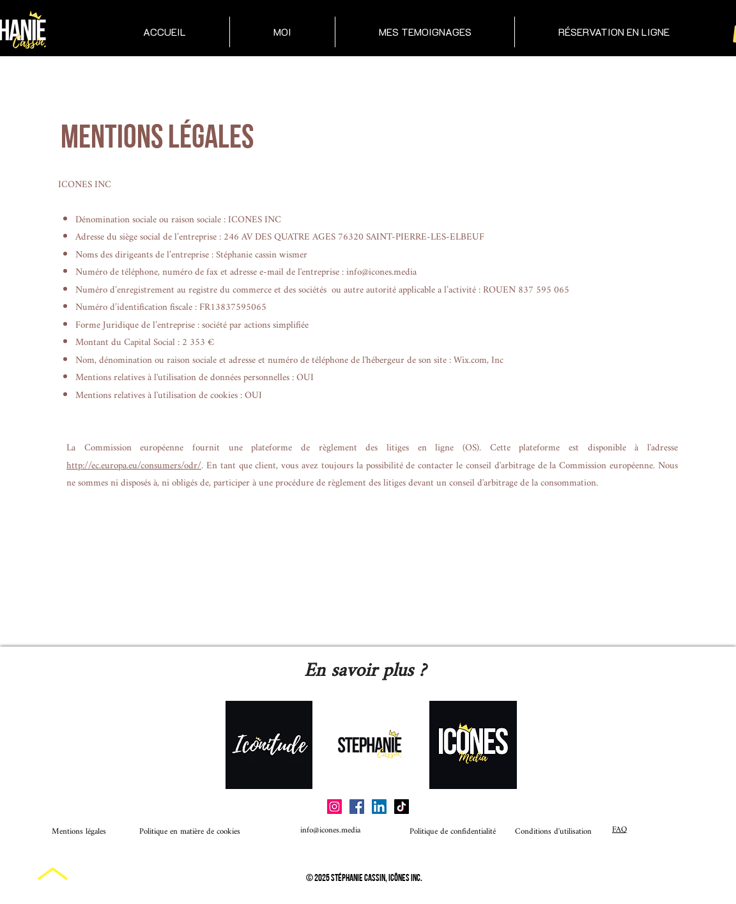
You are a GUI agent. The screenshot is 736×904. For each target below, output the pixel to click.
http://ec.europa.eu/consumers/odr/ (133, 466)
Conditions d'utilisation (553, 831)
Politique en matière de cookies (191, 831)
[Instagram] (334, 806)
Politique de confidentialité (430, 831)
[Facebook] (356, 806)
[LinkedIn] (379, 806)
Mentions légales (79, 831)
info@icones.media (381, 272)
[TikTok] (401, 806)
